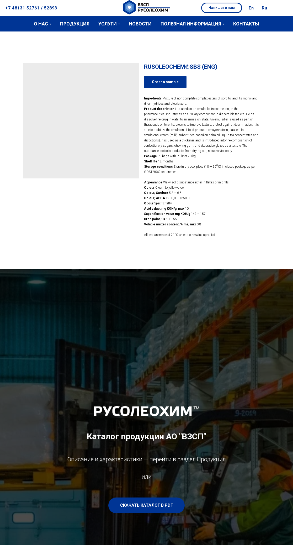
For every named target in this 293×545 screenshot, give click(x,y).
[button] (221, 8)
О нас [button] (41, 24)
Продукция (74, 24)
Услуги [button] (107, 24)
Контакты (246, 24)
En (251, 8)
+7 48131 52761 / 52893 (31, 8)
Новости (140, 24)
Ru (264, 8)
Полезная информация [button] (191, 24)
